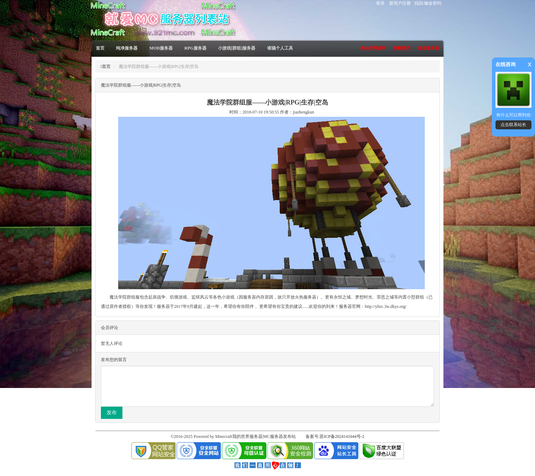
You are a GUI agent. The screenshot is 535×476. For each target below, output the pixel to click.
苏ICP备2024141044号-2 (342, 436)
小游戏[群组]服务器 (236, 48)
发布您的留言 (114, 359)
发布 (112, 412)
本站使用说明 (373, 48)
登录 (380, 3)
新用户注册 (400, 3)
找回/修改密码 (427, 3)
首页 (100, 48)
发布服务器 (428, 48)
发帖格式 (401, 48)
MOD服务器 (161, 48)
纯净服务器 (127, 48)
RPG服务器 (195, 48)
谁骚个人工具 (280, 48)
